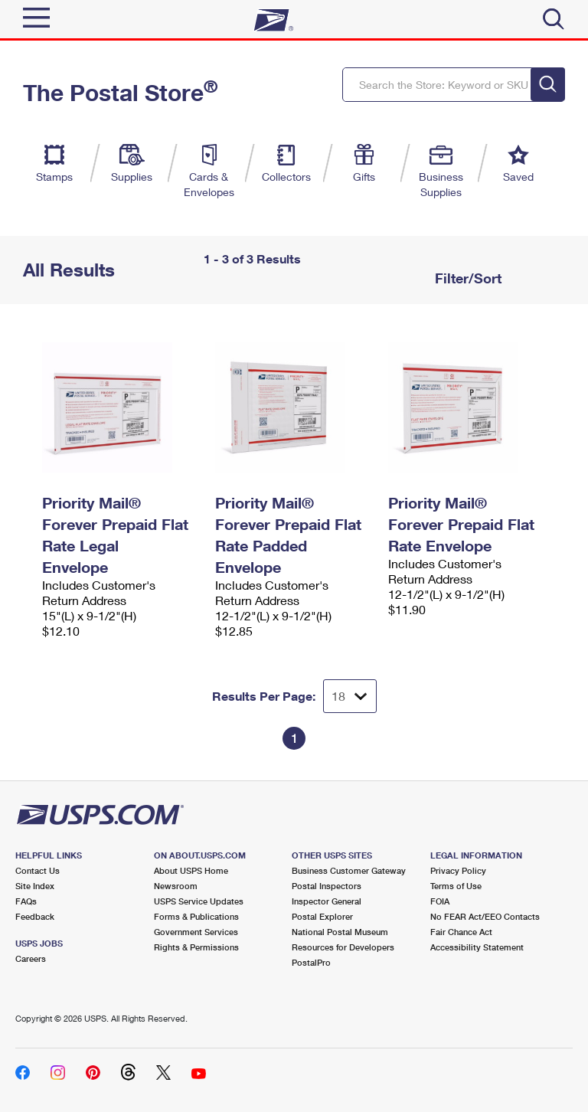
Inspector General (326, 901)
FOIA (439, 901)
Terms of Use (456, 886)
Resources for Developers (343, 947)
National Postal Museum (340, 932)
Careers (30, 958)
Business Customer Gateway (349, 870)
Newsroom (176, 886)
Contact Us (37, 870)
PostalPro (311, 962)
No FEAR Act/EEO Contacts (485, 916)
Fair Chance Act (461, 932)
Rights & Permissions (196, 947)
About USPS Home (191, 870)
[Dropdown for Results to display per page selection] (350, 696)
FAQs (26, 901)
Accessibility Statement (477, 947)
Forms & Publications (196, 916)
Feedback (34, 916)
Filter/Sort (466, 278)
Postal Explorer (322, 916)
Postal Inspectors (326, 886)
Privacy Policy (458, 870)
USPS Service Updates (198, 901)
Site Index (34, 886)
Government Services (196, 932)
